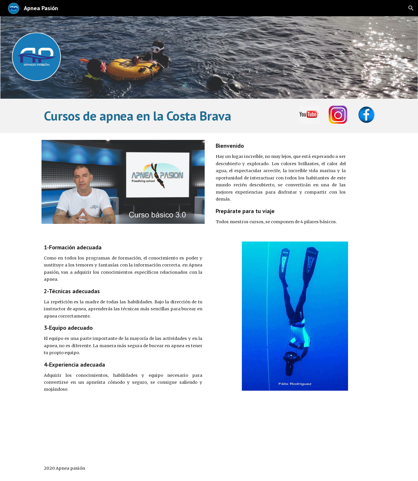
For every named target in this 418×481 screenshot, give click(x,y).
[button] (411, 8)
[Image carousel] (123, 182)
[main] (166, 116)
